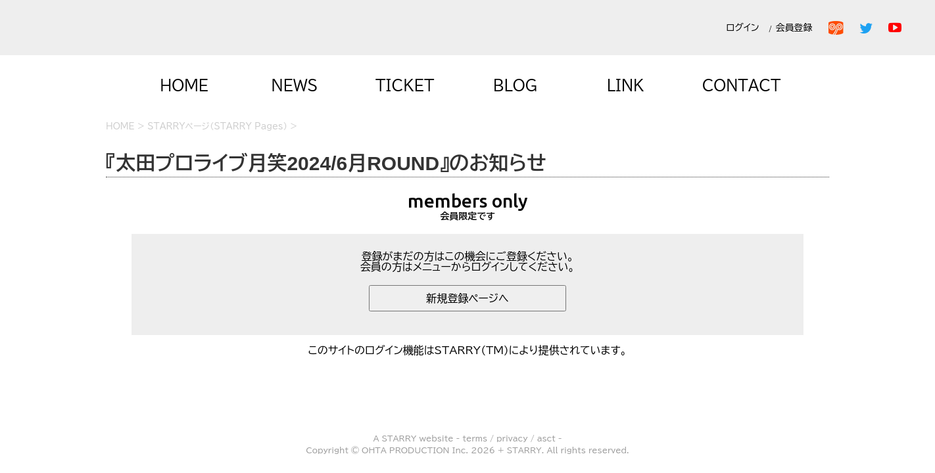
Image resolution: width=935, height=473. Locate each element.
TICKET (405, 85)
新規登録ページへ (467, 298)
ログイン (742, 27)
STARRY (399, 438)
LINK (625, 85)
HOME (184, 85)
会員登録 (796, 27)
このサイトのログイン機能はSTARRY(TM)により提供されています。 (467, 350)
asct (546, 438)
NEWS (295, 85)
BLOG (515, 85)
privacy (512, 438)
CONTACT (741, 85)
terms (474, 438)
